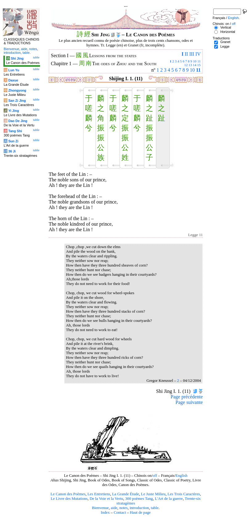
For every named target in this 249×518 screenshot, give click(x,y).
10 (194, 61)
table (155, 508)
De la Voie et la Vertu (106, 498)
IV (198, 54)
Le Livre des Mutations (69, 498)
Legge (225, 46)
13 (190, 65)
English (181, 475)
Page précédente (187, 396)
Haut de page (140, 512)
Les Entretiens (99, 494)
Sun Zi (13, 141)
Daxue (13, 80)
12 (186, 65)
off (155, 475)
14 (194, 65)
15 (199, 65)
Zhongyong (17, 90)
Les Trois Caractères (184, 494)
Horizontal (227, 32)
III (191, 54)
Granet (225, 42)
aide (114, 508)
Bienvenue (100, 508)
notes (123, 508)
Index (105, 512)
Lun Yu (13, 70)
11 (199, 61)
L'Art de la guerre (169, 498)
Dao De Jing (17, 121)
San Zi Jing (17, 100)
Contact (120, 512)
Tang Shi (15, 131)
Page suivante (189, 402)
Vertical (225, 27)
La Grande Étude (125, 494)
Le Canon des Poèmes (68, 494)
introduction (139, 508)
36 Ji (12, 151)
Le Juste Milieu (153, 494)
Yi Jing (13, 111)
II (186, 54)
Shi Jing (17, 58)
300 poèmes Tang (139, 498)
